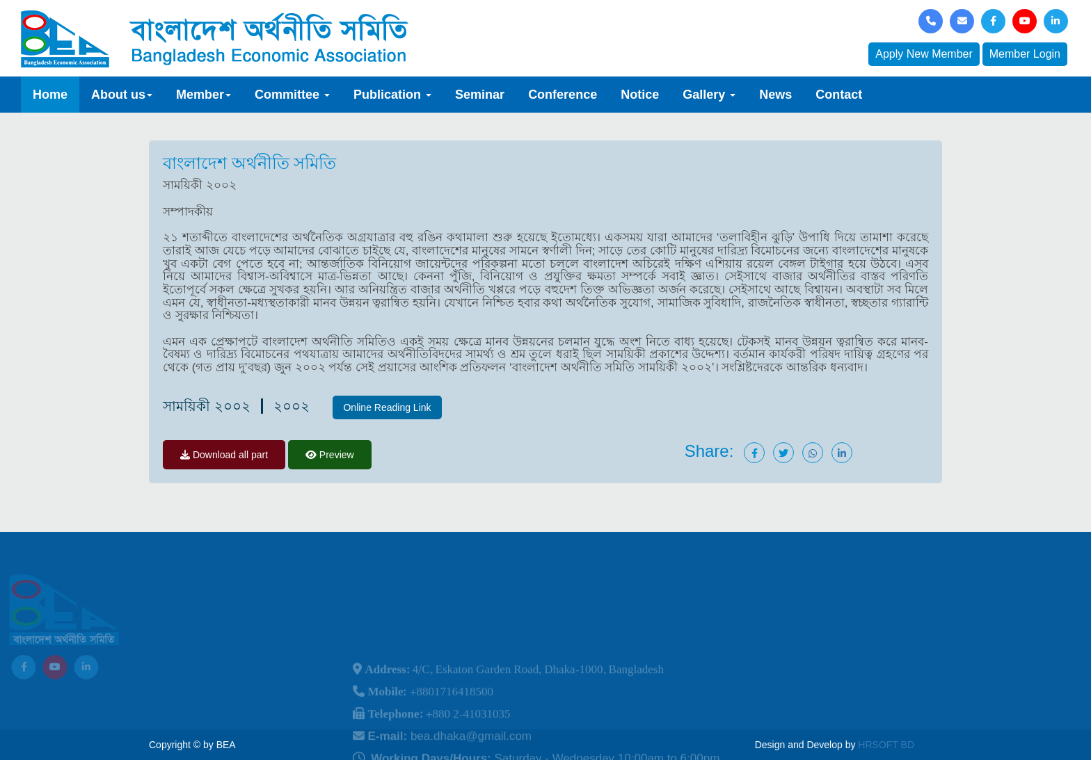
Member (203, 95)
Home (50, 95)
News (775, 95)
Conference (562, 95)
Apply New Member (924, 54)
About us (121, 95)
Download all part (224, 454)
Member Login (1024, 54)
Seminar (479, 95)
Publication (392, 95)
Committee (292, 95)
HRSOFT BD (886, 744)
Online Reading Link (387, 407)
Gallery (709, 95)
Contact (838, 95)
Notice (640, 95)
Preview (329, 454)
